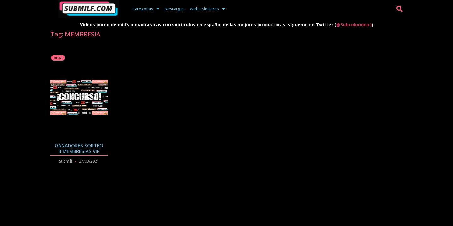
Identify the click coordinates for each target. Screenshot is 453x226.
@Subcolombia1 (354, 25)
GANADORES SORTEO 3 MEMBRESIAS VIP (79, 148)
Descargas (175, 9)
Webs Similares (207, 9)
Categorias (145, 9)
